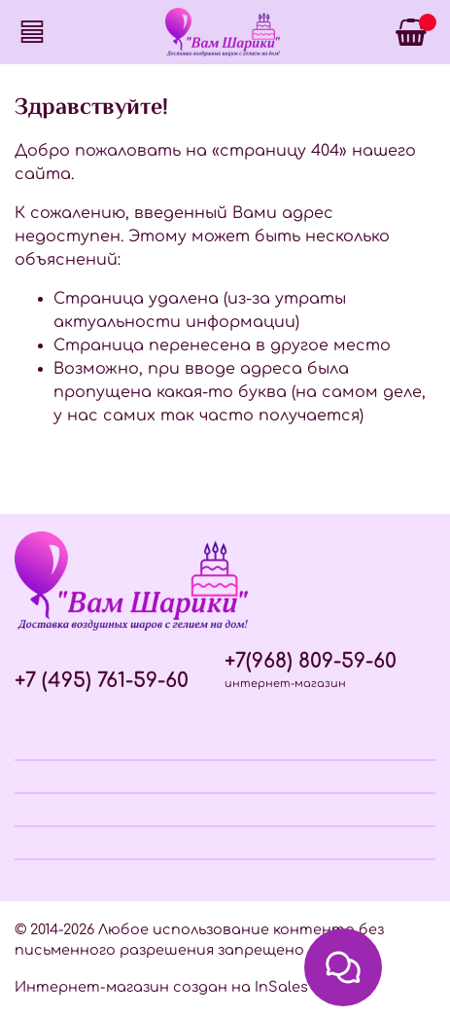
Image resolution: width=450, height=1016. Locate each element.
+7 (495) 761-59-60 (102, 681)
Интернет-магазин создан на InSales (161, 987)
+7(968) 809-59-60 (311, 661)
